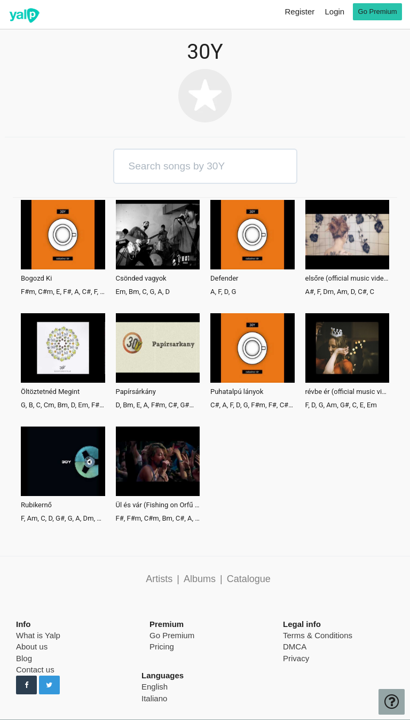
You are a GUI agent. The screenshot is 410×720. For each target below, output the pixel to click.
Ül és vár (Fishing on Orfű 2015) (158, 505)
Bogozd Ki (36, 278)
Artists (159, 579)
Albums (200, 579)
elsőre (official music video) (347, 278)
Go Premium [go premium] (377, 11)
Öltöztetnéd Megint (50, 392)
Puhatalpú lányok (236, 392)
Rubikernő (36, 505)
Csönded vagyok (141, 278)
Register (299, 11)
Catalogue (249, 579)
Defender (224, 278)
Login (334, 11)
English (154, 686)
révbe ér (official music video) (347, 392)
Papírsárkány (136, 392)
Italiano (154, 698)
